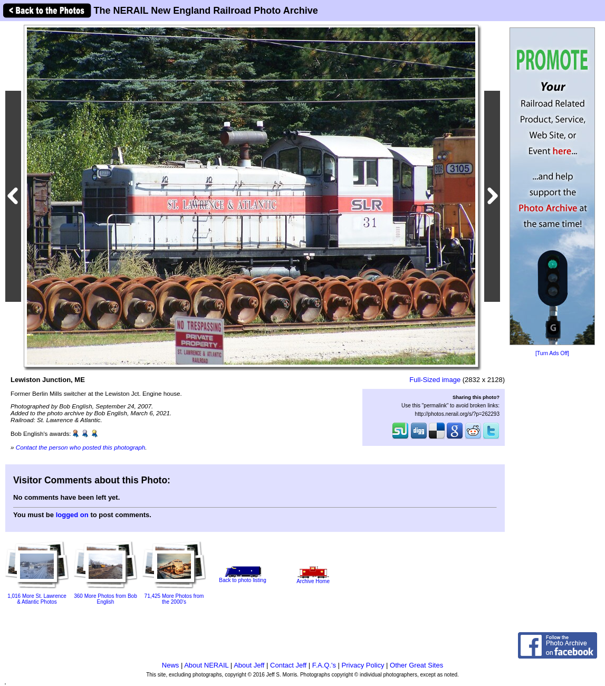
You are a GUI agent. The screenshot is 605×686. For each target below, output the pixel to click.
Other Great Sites (416, 665)
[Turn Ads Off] (552, 353)
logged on (72, 515)
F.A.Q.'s (324, 665)
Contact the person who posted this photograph (81, 447)
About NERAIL (206, 665)
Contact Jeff (288, 665)
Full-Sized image (434, 380)
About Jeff (249, 665)
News (170, 665)
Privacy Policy (363, 665)
